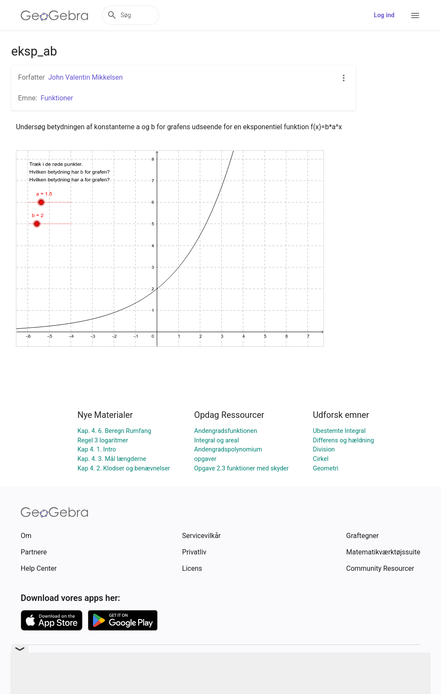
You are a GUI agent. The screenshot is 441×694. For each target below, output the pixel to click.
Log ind (384, 15)
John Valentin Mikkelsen (85, 77)
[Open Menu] (415, 15)
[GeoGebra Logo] (54, 15)
